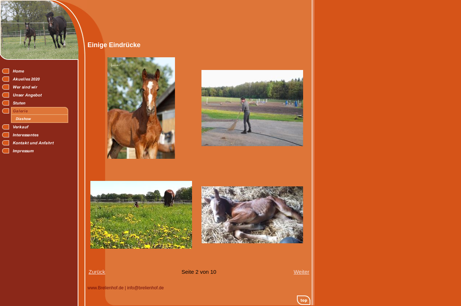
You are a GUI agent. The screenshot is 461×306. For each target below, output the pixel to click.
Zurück (97, 272)
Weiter (301, 272)
